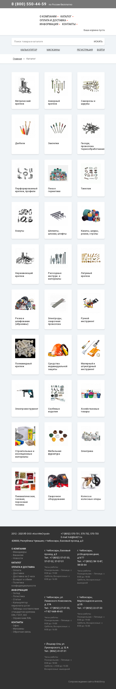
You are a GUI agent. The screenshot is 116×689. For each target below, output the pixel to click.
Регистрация (85, 49)
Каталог (66, 16)
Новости (18, 558)
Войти (101, 49)
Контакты (69, 24)
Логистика (19, 596)
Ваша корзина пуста (94, 30)
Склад (16, 593)
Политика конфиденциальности (24, 584)
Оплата (17, 570)
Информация (49, 24)
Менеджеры (20, 552)
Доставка (18, 573)
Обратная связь (22, 631)
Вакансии (18, 555)
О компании (48, 16)
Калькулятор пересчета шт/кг (21, 604)
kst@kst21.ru (75, 537)
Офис (16, 625)
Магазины (53, 49)
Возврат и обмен (22, 579)
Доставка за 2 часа (24, 576)
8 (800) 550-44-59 (29, 4)
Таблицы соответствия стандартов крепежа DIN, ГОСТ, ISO (25, 611)
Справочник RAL (22, 618)
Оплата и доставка (53, 20)
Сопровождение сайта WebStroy (86, 681)
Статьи (17, 599)
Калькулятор (29, 49)
